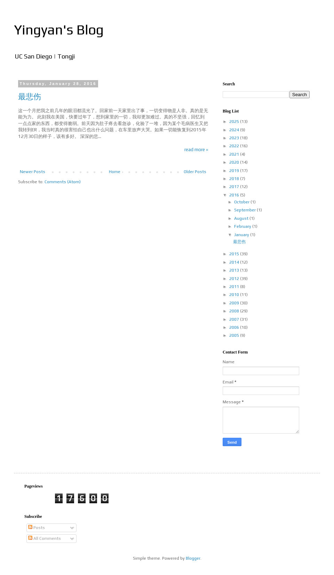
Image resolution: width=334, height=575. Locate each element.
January (242, 234)
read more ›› (196, 149)
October (242, 202)
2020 (234, 162)
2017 (234, 186)
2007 (234, 319)
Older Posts (195, 171)
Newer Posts (32, 171)
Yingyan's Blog (59, 30)
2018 (234, 178)
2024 (234, 129)
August (241, 218)
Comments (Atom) (63, 181)
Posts (36, 527)
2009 (234, 303)
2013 (234, 270)
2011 (234, 286)
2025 (234, 121)
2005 (234, 335)
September (245, 210)
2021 (234, 154)
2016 (234, 195)
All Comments (44, 538)
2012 (234, 278)
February (243, 226)
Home (114, 171)
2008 (234, 311)
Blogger (193, 558)
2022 (234, 145)
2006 (234, 327)
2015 (234, 253)
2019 (234, 170)
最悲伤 (29, 96)
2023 (234, 137)
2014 (234, 262)
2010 (234, 294)
